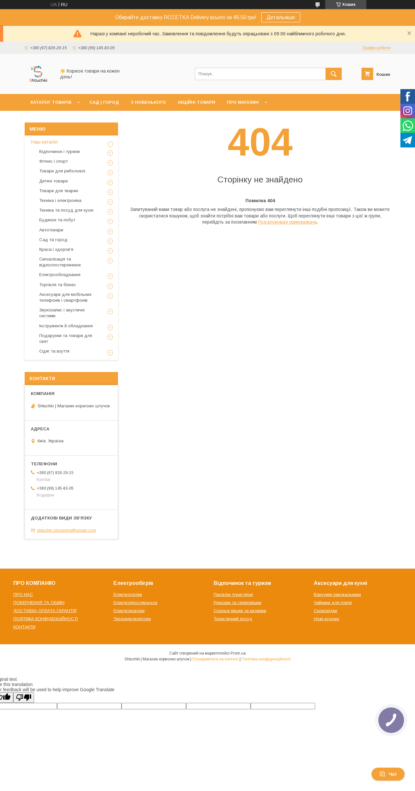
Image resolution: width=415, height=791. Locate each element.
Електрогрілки (127, 594)
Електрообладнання (59, 274)
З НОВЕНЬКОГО (148, 102)
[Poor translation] (23, 697)
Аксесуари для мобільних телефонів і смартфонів (65, 297)
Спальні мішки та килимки (240, 610)
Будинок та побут (57, 219)
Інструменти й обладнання (66, 325)
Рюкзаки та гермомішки (237, 602)
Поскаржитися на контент (215, 659)
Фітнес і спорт (53, 161)
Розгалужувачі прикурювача (287, 222)
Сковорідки (325, 610)
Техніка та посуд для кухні (66, 210)
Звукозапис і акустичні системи (62, 313)
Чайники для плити (333, 602)
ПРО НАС (23, 594)
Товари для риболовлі (62, 171)
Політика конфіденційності (266, 659)
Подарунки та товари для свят (65, 338)
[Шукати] (334, 74)
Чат (388, 774)
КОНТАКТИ (24, 626)
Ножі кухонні (326, 618)
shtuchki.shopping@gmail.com (66, 530)
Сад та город (53, 239)
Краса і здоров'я (56, 249)
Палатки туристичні (233, 594)
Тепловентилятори (132, 618)
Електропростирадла (135, 602)
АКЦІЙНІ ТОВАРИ (196, 102)
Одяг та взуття (54, 351)
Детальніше (281, 17)
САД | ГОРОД (104, 102)
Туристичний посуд (233, 618)
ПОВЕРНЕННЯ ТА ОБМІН (39, 602)
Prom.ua (238, 653)
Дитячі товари (53, 181)
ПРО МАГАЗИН (243, 102)
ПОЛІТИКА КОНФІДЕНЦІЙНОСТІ (45, 618)
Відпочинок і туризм (59, 151)
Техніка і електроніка (60, 200)
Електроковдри (129, 610)
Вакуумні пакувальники (337, 594)
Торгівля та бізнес (57, 284)
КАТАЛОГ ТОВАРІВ (50, 102)
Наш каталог (44, 142)
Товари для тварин (58, 190)
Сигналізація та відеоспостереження (60, 262)
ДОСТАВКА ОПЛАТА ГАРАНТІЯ (45, 610)
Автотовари (51, 229)
